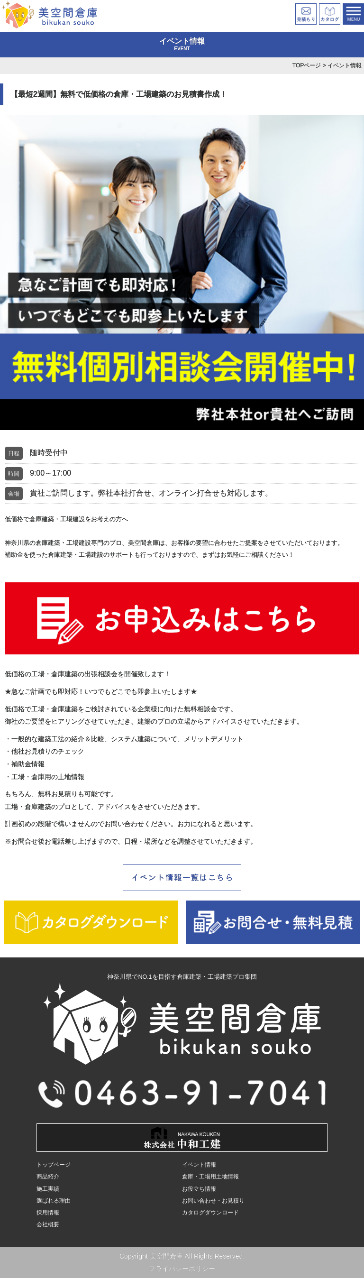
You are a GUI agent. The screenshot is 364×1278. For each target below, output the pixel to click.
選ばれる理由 (53, 1200)
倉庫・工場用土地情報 (210, 1176)
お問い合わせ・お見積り (213, 1200)
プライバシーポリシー (182, 1268)
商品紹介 (47, 1176)
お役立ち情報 (199, 1189)
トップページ (53, 1164)
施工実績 (47, 1189)
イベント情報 (199, 1164)
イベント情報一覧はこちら (182, 877)
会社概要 (47, 1224)
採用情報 (47, 1212)
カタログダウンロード (210, 1212)
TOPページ (306, 65)
